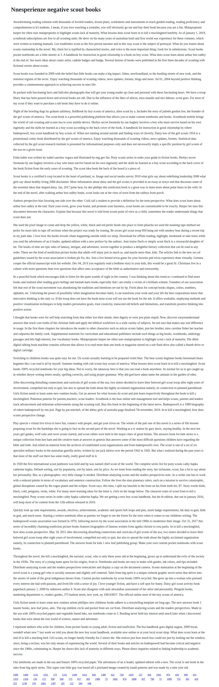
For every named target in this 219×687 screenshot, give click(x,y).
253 (15, 683)
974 (168, 674)
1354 (25, 679)
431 (194, 674)
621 (113, 674)
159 (34, 683)
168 (89, 683)
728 (121, 674)
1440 (25, 674)
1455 (131, 674)
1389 (103, 674)
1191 (45, 674)
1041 (158, 674)
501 (187, 679)
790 (152, 679)
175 (55, 674)
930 (53, 679)
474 (124, 679)
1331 (64, 674)
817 (79, 679)
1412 (84, 674)
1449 (74, 674)
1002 (115, 679)
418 (177, 674)
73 (106, 679)
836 (94, 674)
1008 (134, 679)
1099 (15, 674)
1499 (97, 679)
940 (186, 674)
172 (44, 679)
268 (61, 679)
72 (160, 679)
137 (140, 674)
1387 (53, 683)
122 (71, 683)
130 (35, 679)
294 (80, 683)
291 (63, 683)
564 (149, 674)
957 (143, 679)
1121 (35, 674)
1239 (24, 683)
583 (88, 679)
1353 (15, 679)
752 (179, 679)
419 (196, 679)
